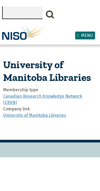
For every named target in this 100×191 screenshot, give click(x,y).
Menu (87, 35)
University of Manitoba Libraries (34, 115)
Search (50, 14)
